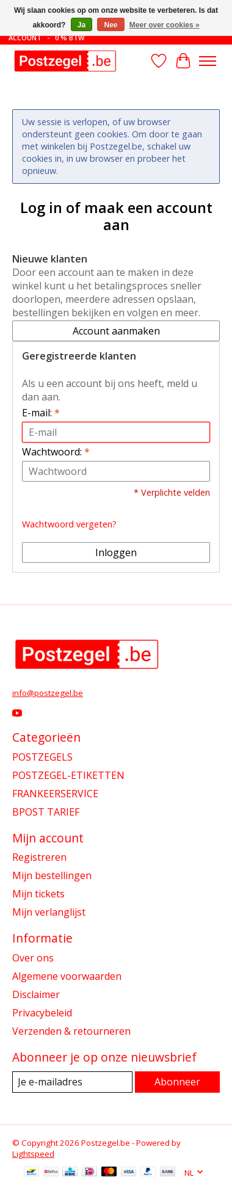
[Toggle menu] (207, 61)
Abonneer (177, 1081)
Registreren (39, 857)
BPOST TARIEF (45, 812)
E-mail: (41, 412)
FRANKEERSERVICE (55, 793)
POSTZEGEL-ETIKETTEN (68, 775)
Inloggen (116, 552)
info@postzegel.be (47, 692)
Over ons (33, 958)
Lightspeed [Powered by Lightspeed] (33, 1153)
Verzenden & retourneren (71, 1031)
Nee (110, 25)
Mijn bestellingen (52, 875)
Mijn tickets (38, 893)
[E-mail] (72, 1082)
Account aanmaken (116, 331)
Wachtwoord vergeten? (69, 524)
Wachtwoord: (56, 451)
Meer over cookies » (164, 25)
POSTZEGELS (42, 757)
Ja (81, 25)
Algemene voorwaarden (66, 976)
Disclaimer (36, 994)
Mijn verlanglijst (48, 912)
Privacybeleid (42, 1012)
